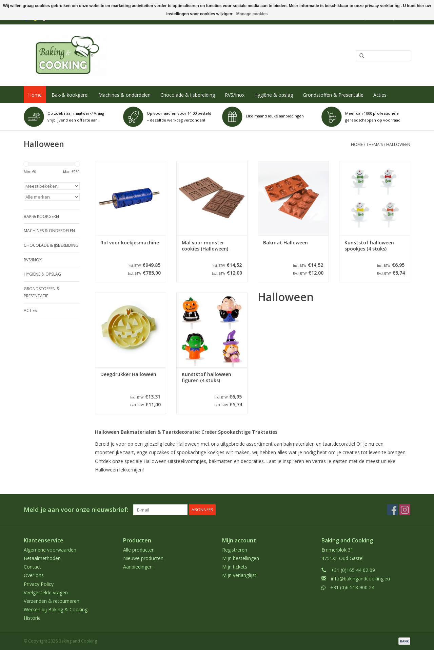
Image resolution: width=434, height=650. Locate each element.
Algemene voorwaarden (50, 549)
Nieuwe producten (143, 558)
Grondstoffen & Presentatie (333, 95)
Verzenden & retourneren (51, 601)
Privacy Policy (39, 584)
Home (35, 95)
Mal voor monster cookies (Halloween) (205, 246)
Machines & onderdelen (124, 95)
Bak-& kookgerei (70, 95)
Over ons (34, 575)
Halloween (398, 144)
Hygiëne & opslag (273, 95)
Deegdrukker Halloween (128, 374)
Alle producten (139, 549)
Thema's (374, 144)
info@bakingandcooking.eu (360, 578)
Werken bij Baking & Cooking (55, 609)
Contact (32, 566)
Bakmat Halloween (285, 243)
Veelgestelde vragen (46, 592)
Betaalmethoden (42, 558)
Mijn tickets (234, 566)
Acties (380, 95)
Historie (32, 618)
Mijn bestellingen (240, 558)
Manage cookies (252, 14)
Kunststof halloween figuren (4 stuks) (206, 377)
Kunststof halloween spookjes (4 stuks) (369, 246)
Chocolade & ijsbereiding (187, 95)
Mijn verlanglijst (239, 575)
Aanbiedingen (138, 566)
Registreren (234, 549)
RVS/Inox (234, 95)
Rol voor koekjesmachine (129, 243)
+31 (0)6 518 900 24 (352, 587)
